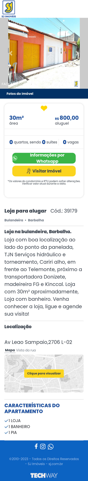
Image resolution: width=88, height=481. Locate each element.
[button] (6, 53)
